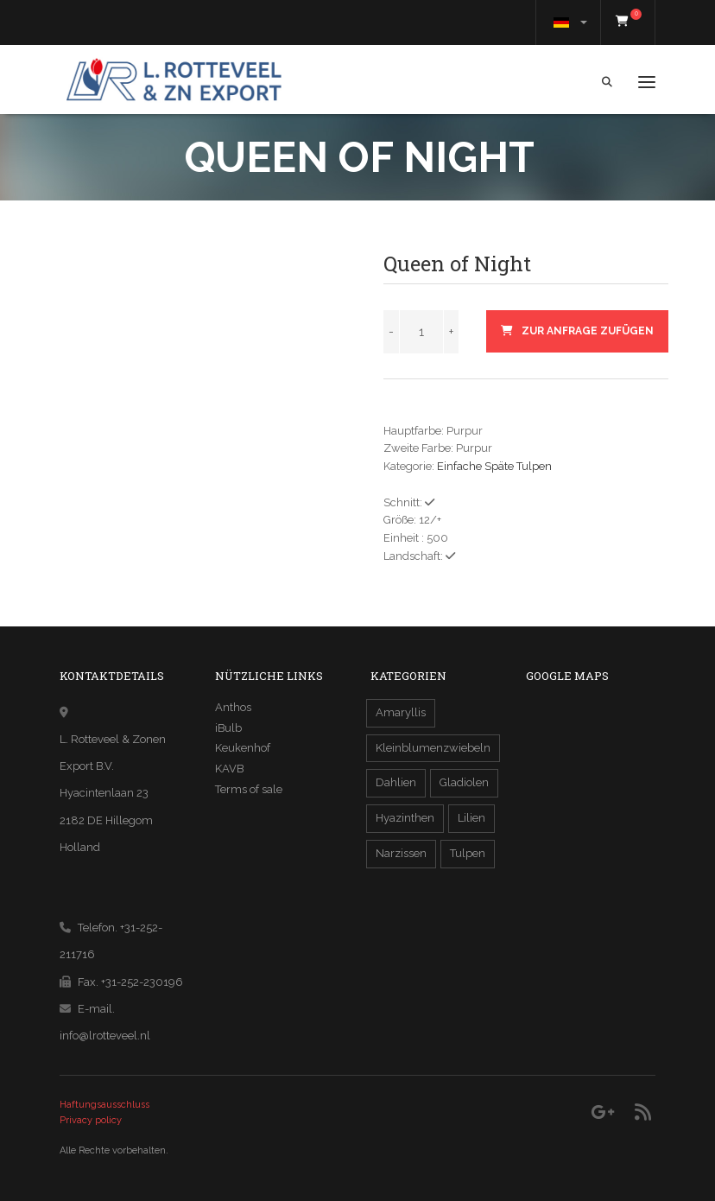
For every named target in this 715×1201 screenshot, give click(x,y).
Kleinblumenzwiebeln (433, 747)
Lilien (471, 817)
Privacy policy (91, 1120)
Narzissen (401, 853)
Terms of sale (248, 789)
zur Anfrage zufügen (577, 331)
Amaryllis (401, 712)
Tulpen (467, 853)
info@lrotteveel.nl (105, 1035)
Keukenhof (242, 747)
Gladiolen (464, 782)
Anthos (233, 707)
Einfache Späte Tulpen (494, 466)
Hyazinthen (405, 817)
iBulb (228, 727)
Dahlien (396, 782)
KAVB (229, 768)
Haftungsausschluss (104, 1104)
